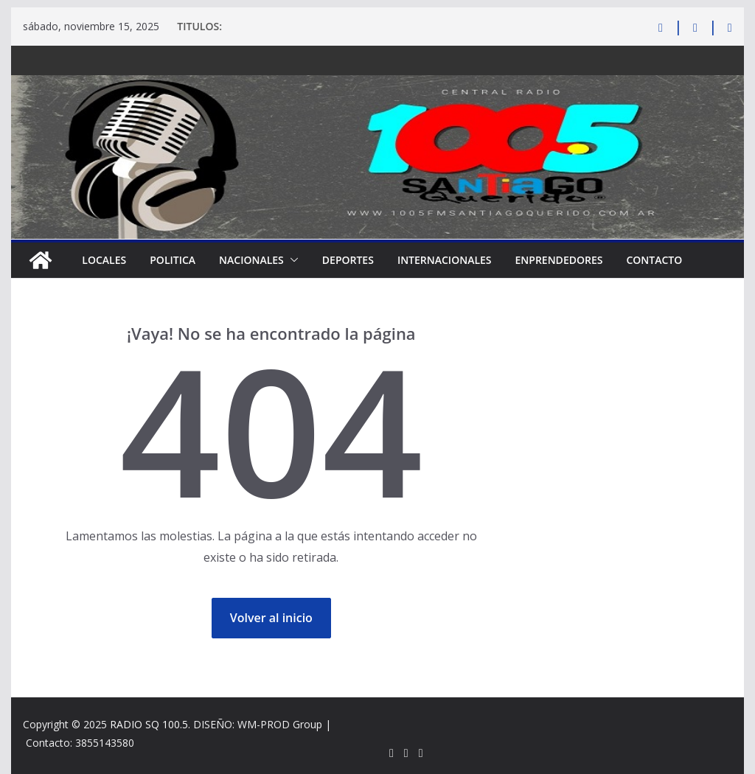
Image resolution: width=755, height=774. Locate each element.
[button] (291, 260)
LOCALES (104, 260)
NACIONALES (251, 260)
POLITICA (172, 260)
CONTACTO (654, 260)
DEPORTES (348, 260)
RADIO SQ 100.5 (149, 724)
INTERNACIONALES (444, 260)
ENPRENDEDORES (559, 260)
